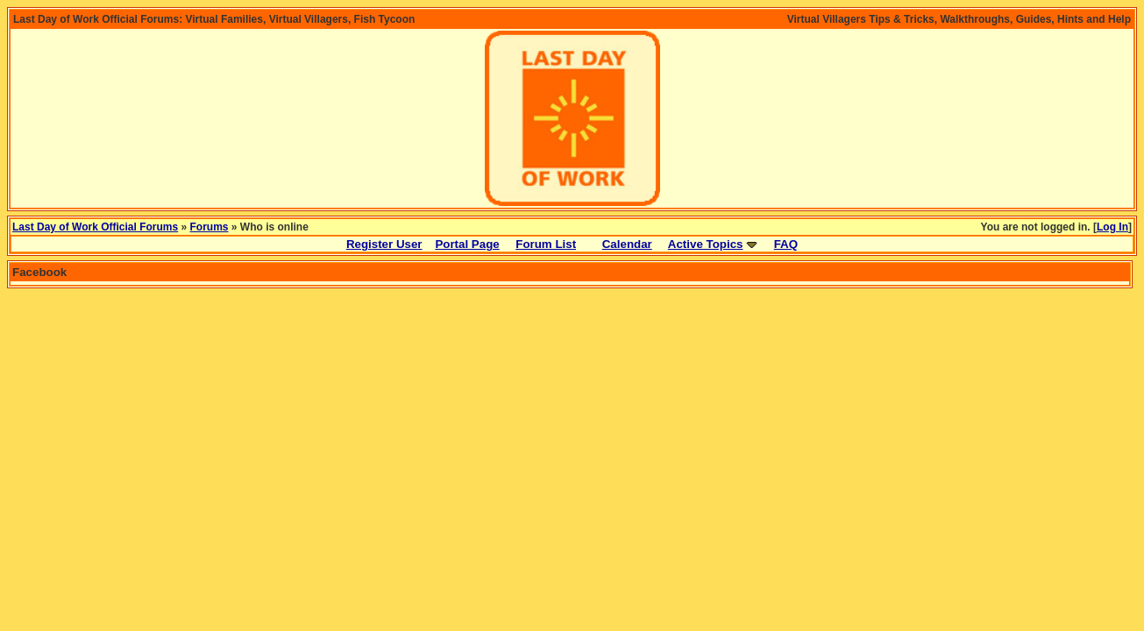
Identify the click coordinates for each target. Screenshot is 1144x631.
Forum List (545, 244)
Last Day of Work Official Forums (95, 227)
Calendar (627, 244)
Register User (384, 244)
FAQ (786, 244)
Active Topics (705, 244)
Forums (209, 227)
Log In (1112, 227)
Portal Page (467, 244)
